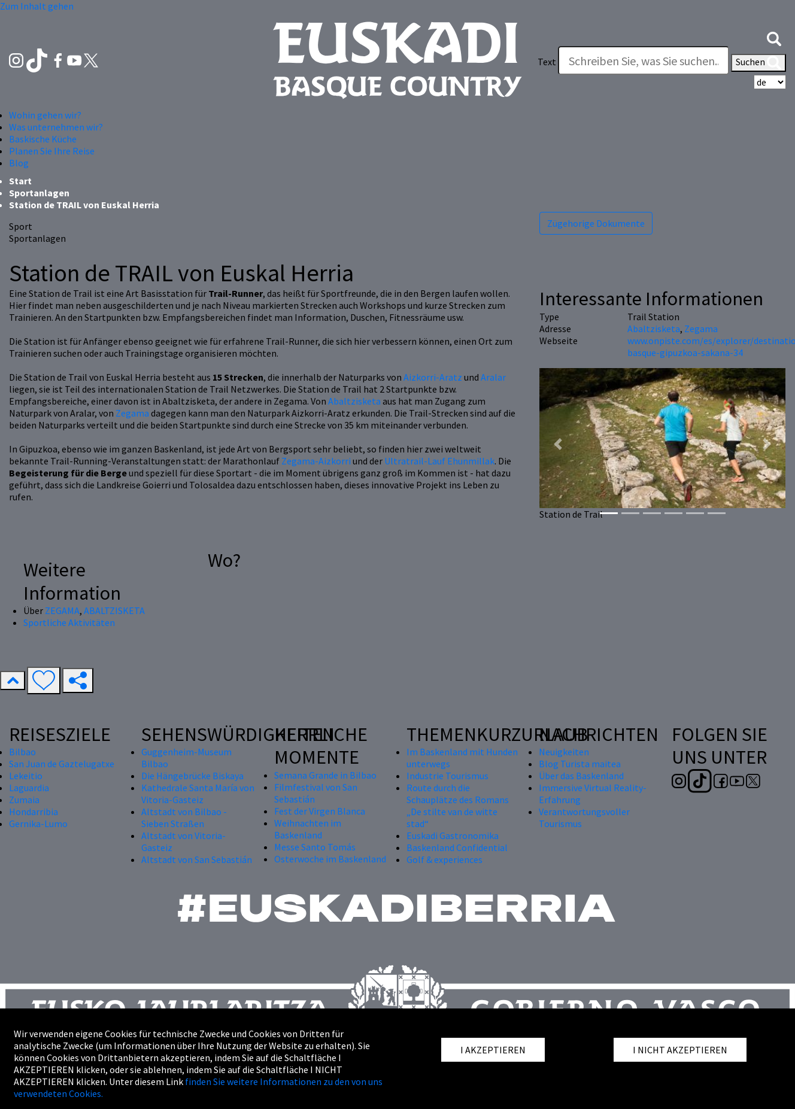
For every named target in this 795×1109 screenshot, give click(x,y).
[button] (774, 38)
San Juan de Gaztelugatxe (61, 764)
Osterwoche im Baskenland (330, 859)
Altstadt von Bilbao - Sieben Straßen (184, 818)
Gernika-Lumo (38, 824)
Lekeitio (26, 776)
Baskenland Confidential (457, 847)
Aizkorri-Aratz (432, 377)
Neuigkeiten (564, 752)
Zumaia (24, 800)
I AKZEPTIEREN (493, 1050)
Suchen (758, 63)
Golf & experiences (444, 859)
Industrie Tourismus (447, 776)
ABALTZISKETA (114, 610)
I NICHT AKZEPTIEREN (680, 1050)
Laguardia (29, 788)
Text (547, 62)
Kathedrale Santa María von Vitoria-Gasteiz (197, 794)
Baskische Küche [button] (43, 139)
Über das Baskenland (581, 776)
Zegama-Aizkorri (316, 461)
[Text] (643, 60)
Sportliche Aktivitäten (69, 622)
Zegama (132, 413)
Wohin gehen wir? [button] (45, 115)
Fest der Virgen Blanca (319, 811)
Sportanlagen (39, 193)
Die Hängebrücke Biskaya (192, 776)
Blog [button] (19, 163)
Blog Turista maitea (580, 764)
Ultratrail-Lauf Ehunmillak (439, 461)
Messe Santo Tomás (315, 847)
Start (20, 181)
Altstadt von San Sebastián (196, 859)
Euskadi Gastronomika (452, 835)
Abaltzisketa (354, 401)
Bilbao (22, 752)
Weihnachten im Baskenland (307, 829)
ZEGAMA (62, 610)
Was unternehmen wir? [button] (56, 127)
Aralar (493, 377)
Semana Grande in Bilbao (325, 775)
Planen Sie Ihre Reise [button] (52, 151)
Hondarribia (33, 812)
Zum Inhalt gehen (37, 6)
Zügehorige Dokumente (596, 223)
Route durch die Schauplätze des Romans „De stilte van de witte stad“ (457, 806)
